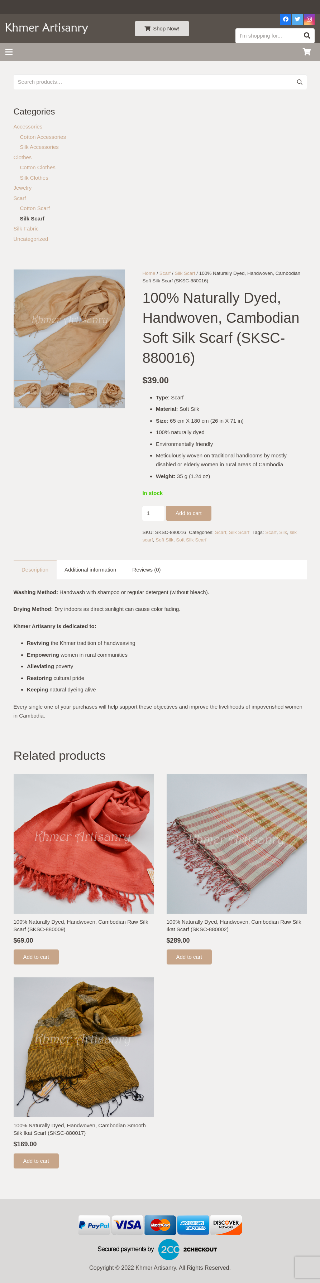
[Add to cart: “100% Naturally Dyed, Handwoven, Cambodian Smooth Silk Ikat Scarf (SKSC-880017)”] (36, 1160)
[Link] (46, 28)
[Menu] (9, 52)
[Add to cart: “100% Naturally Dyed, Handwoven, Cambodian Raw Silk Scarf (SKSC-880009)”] (36, 956)
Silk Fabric (26, 228)
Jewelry (23, 188)
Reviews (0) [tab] (146, 570)
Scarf (165, 273)
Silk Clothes (34, 178)
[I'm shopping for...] (275, 35)
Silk (283, 532)
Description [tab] (35, 570)
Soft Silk (164, 540)
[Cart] (307, 52)
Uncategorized (31, 239)
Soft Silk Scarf (191, 540)
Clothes (23, 157)
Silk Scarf (185, 273)
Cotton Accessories (43, 137)
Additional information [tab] (90, 570)
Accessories (28, 126)
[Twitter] (297, 19)
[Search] (307, 35)
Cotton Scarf (35, 208)
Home (148, 273)
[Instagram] (309, 19)
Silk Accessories (39, 147)
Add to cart (189, 513)
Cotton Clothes (38, 167)
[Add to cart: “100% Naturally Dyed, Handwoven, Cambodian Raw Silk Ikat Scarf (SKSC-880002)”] (189, 956)
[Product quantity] (153, 513)
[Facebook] (285, 19)
